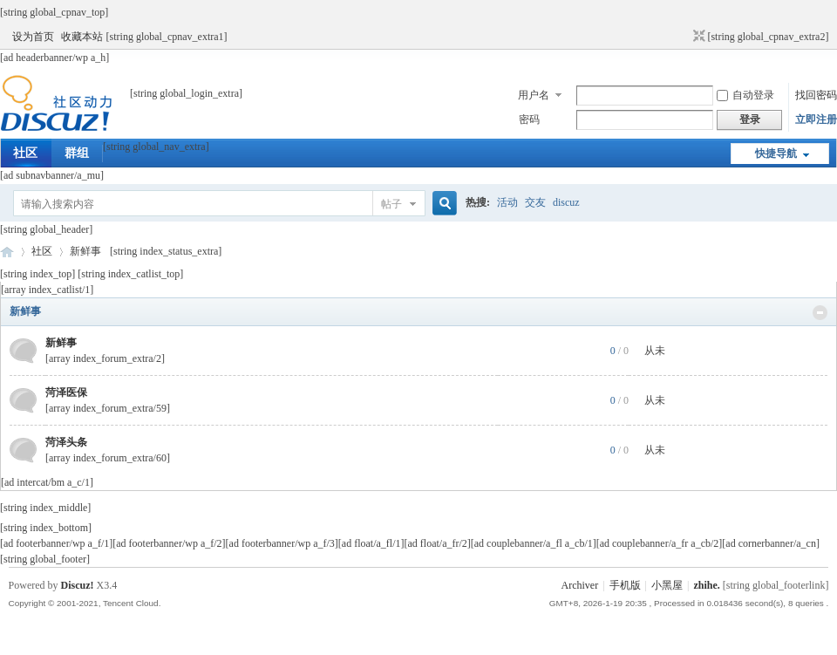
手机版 (625, 585)
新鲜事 (25, 311)
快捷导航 (776, 153)
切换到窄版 (697, 36)
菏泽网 (7, 251)
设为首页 (33, 37)
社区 (25, 153)
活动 (507, 202)
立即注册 (816, 119)
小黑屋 (667, 585)
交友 (535, 202)
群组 (77, 153)
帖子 (391, 204)
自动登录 (745, 95)
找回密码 (816, 95)
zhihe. (706, 585)
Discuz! (77, 585)
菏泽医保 (66, 392)
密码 (529, 119)
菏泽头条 (66, 442)
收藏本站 (82, 37)
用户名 (533, 95)
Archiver (580, 585)
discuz (566, 202)
